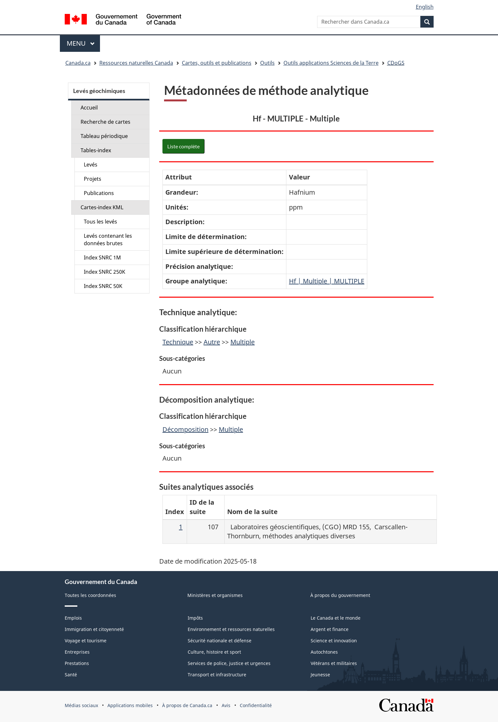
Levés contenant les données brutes (108, 239)
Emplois (73, 618)
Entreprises (77, 652)
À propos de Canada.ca (187, 705)
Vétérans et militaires (334, 663)
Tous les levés (100, 221)
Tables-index (96, 150)
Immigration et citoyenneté (94, 629)
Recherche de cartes (105, 121)
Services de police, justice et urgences (229, 663)
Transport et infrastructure (217, 674)
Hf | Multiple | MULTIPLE (326, 281)
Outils (267, 62)
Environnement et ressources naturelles (231, 629)
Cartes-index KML (102, 207)
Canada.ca (78, 62)
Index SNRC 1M (102, 257)
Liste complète (183, 146)
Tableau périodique (104, 136)
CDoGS (395, 62)
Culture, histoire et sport (214, 652)
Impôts (195, 618)
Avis (226, 705)
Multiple (242, 342)
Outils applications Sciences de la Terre (331, 62)
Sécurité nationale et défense (219, 640)
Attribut (178, 177)
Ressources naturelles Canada (136, 62)
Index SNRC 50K (103, 286)
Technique (177, 342)
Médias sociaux (81, 705)
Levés (90, 164)
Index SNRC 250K (104, 271)
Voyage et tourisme (85, 640)
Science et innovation (334, 640)
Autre (212, 342)
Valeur (299, 177)
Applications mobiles (130, 705)
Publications (99, 193)
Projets (92, 178)
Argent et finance (330, 629)
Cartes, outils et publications (216, 62)
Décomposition (185, 429)
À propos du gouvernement (340, 595)
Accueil (89, 107)
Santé (71, 674)
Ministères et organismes (215, 595)
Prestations (77, 663)
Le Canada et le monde (335, 618)
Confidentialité (256, 705)
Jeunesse (320, 674)
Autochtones (324, 652)
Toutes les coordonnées (90, 595)
